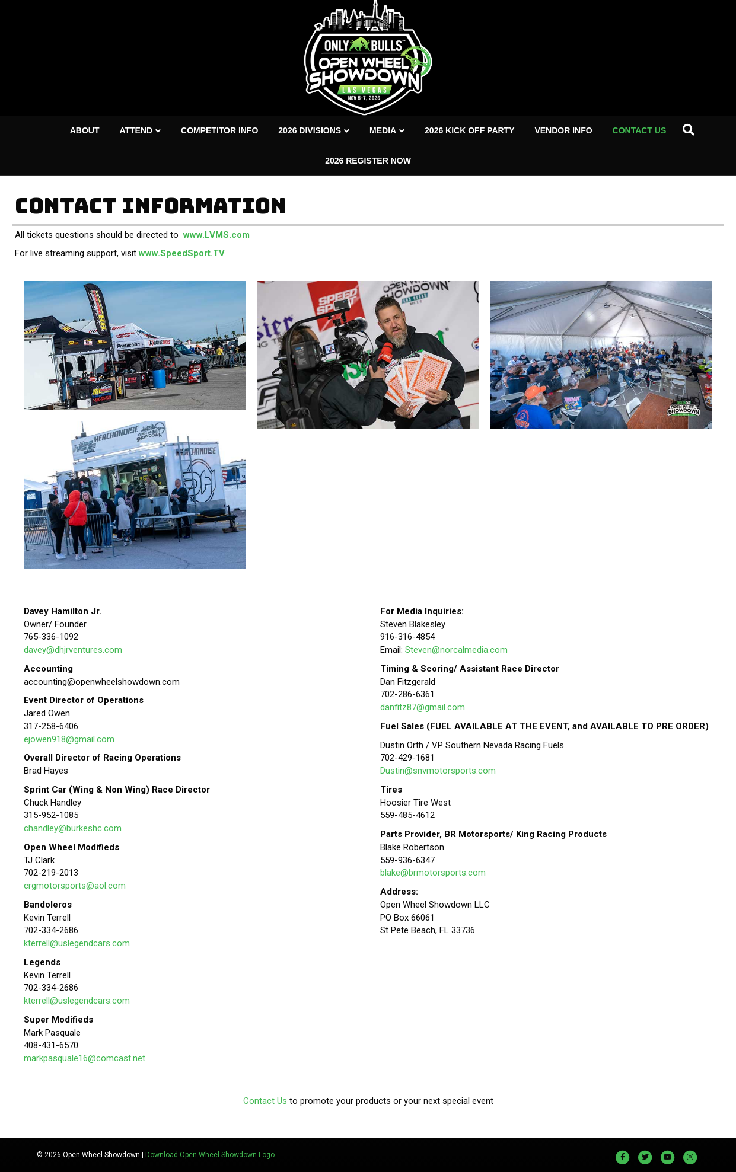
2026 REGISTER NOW (368, 160)
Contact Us (265, 1101)
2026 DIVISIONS (309, 130)
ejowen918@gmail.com (69, 739)
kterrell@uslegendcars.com (77, 943)
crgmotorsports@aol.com (75, 885)
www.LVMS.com (216, 234)
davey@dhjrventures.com (73, 649)
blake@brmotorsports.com (433, 872)
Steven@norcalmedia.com (456, 649)
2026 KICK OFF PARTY (469, 130)
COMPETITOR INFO (219, 130)
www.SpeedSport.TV (182, 253)
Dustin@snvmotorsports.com (438, 770)
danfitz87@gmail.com (422, 707)
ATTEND (135, 130)
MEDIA (382, 130)
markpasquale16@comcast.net (84, 1058)
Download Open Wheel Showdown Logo (210, 1155)
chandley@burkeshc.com (73, 828)
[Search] (688, 129)
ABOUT (85, 130)
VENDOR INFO (563, 130)
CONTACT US (640, 130)
